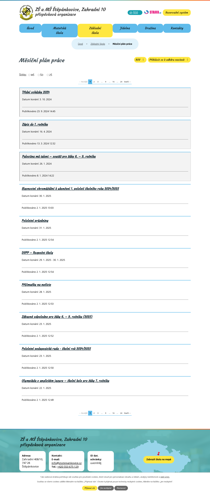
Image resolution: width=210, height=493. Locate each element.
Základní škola (95, 30)
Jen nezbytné (105, 488)
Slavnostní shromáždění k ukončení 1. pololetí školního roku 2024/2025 (70, 189)
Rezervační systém (177, 12)
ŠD (41, 74)
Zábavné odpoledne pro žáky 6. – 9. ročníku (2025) (57, 317)
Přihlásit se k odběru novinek (169, 59)
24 (121, 81)
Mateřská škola (59, 30)
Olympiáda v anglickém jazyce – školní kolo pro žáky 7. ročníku (65, 381)
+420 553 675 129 (67, 466)
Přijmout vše (90, 488)
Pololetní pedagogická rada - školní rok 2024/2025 (56, 349)
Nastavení (121, 488)
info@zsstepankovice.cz (67, 463)
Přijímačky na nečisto (36, 285)
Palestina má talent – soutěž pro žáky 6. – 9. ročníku (59, 156)
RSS (140, 59)
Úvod (30, 28)
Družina (150, 28)
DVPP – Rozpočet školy (37, 253)
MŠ (32, 74)
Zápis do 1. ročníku (35, 124)
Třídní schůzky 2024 (36, 92)
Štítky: (23, 74)
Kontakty (177, 28)
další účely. (165, 477)
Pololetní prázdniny (35, 221)
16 (113, 81)
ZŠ (50, 74)
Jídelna (125, 28)
